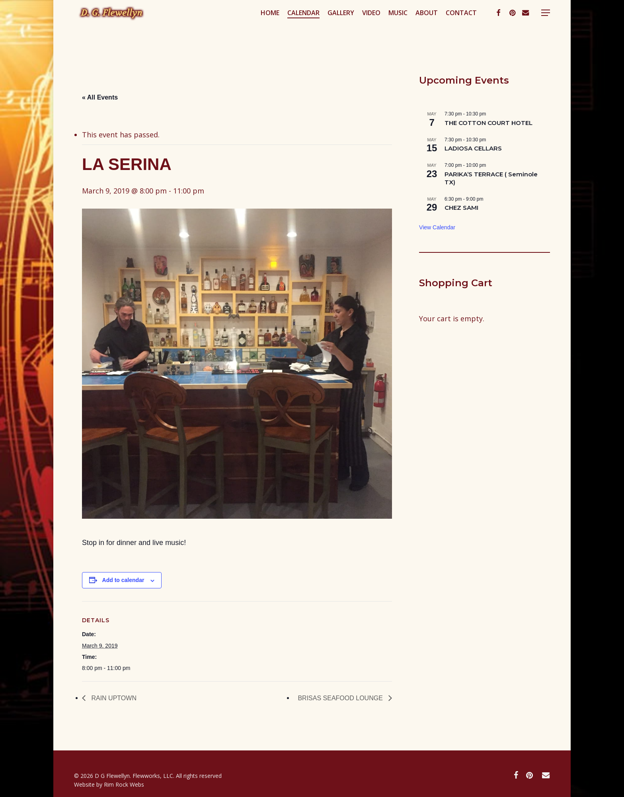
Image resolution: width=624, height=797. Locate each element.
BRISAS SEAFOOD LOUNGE (341, 698)
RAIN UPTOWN (113, 698)
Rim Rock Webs (124, 784)
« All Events (100, 97)
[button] (545, 29)
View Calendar (437, 227)
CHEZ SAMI (461, 207)
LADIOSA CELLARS (473, 148)
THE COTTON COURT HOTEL (488, 123)
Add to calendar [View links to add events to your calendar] (123, 580)
